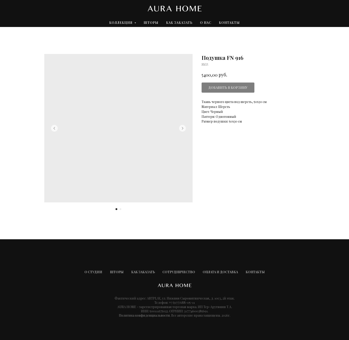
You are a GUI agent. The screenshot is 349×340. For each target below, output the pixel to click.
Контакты (229, 22)
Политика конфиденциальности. (145, 315)
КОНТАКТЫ (255, 272)
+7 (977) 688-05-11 (182, 302)
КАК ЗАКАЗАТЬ (143, 272)
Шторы (151, 22)
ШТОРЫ (117, 272)
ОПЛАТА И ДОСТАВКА (220, 272)
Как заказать (179, 22)
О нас (205, 22)
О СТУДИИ (93, 272)
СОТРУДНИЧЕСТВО (178, 272)
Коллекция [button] (121, 22)
